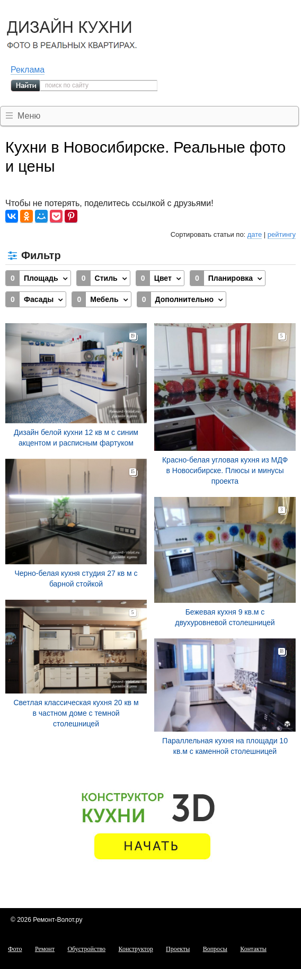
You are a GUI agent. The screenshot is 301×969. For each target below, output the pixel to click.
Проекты (178, 949)
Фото (15, 949)
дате (254, 234)
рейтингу (282, 234)
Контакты (253, 949)
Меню (28, 115)
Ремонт (45, 949)
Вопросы (215, 949)
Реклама (28, 69)
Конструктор (136, 949)
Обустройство (86, 949)
